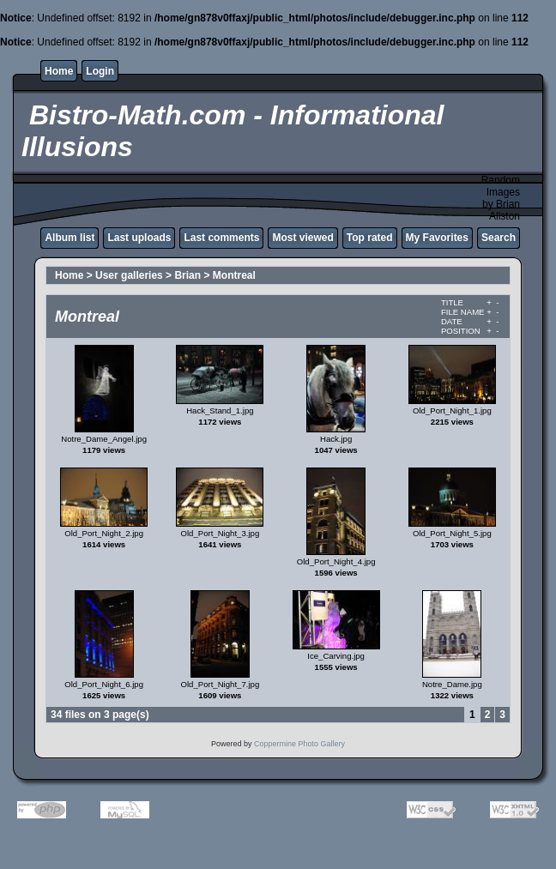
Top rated (370, 238)
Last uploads (139, 238)
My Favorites (437, 238)
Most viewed (302, 238)
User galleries (129, 275)
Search (498, 238)
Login (100, 71)
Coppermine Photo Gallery (299, 743)
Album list (69, 238)
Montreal (234, 275)
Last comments (221, 238)
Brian (187, 275)
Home (59, 71)
